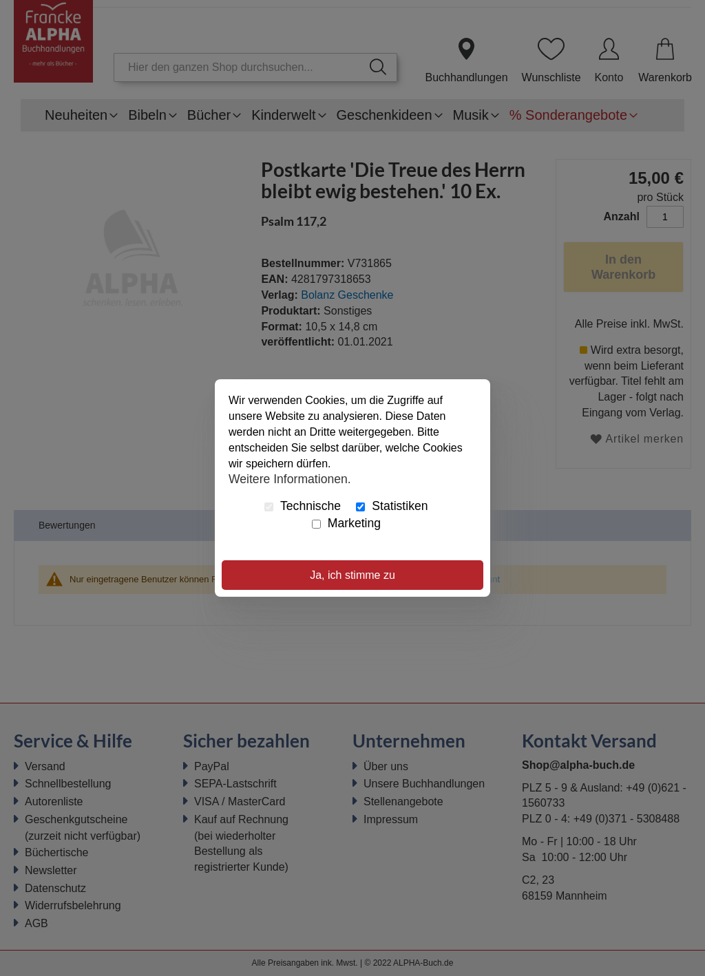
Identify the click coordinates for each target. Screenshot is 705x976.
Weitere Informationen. (290, 478)
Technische (302, 506)
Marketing (346, 523)
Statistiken (392, 506)
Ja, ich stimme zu (352, 575)
